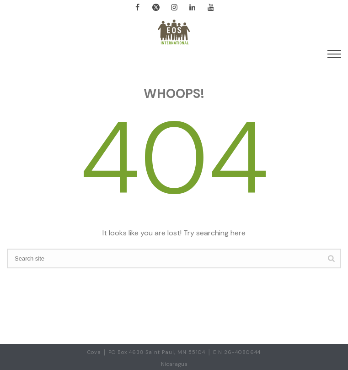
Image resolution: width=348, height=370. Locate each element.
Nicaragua (174, 364)
